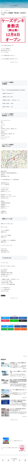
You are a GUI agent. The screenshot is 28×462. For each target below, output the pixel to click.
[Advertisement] (14, 70)
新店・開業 (3, 295)
